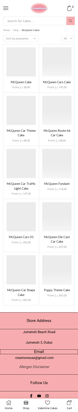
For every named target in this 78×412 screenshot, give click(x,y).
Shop (16, 30)
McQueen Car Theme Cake (21, 133)
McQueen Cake (21, 82)
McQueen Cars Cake (57, 82)
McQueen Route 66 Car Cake (57, 133)
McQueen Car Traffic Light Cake (21, 186)
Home (6, 30)
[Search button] (70, 21)
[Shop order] (20, 38)
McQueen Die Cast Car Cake (57, 239)
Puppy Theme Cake (57, 290)
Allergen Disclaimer (34, 367)
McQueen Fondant (57, 183)
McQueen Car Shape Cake (21, 292)
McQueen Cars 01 (21, 237)
